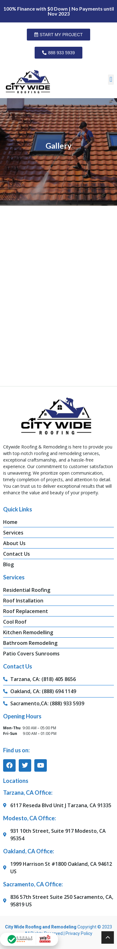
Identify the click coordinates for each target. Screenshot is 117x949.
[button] (111, 79)
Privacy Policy (79, 933)
